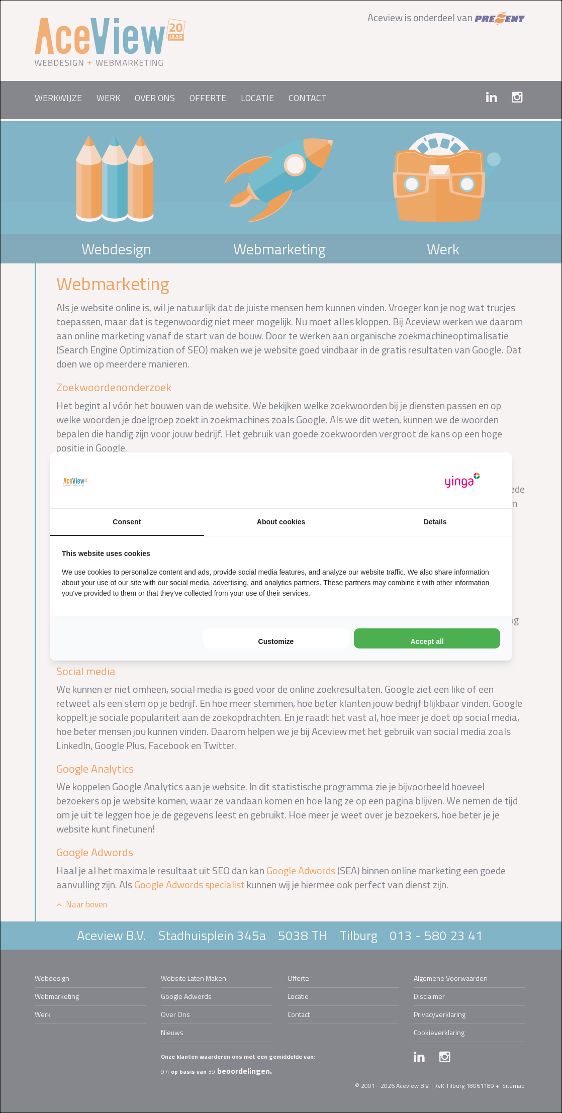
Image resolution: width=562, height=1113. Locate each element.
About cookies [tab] (281, 522)
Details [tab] (435, 522)
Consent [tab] (127, 522)
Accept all (427, 641)
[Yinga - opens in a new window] (462, 480)
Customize (276, 641)
